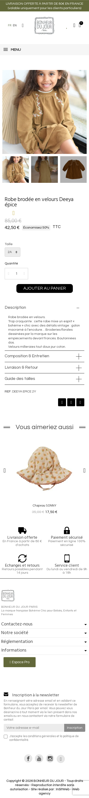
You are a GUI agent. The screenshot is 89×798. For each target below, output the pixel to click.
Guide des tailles (20, 379)
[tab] (44, 307)
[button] (23, 25)
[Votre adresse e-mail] (34, 728)
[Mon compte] (74, 25)
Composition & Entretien (27, 356)
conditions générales (42, 736)
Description (15, 307)
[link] (28, 758)
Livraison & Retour (21, 367)
